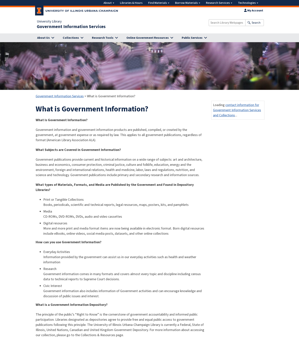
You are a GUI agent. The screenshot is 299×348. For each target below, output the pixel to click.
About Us (43, 38)
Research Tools (102, 38)
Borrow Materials (187, 3)
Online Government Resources (147, 38)
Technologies (248, 3)
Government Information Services (71, 27)
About (109, 3)
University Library (49, 21)
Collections (71, 38)
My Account (253, 10)
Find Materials (158, 3)
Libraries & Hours (131, 3)
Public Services (192, 38)
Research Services (219, 3)
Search (256, 23)
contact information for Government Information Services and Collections (237, 110)
